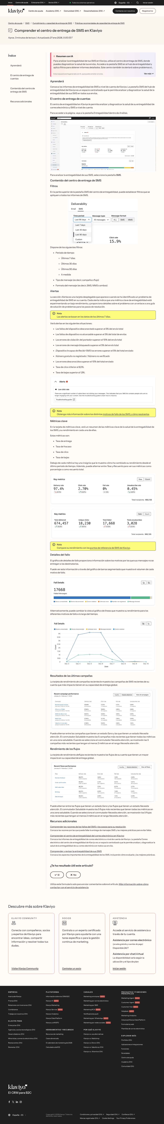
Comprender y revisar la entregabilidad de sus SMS (76, 851)
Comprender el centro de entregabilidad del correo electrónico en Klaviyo (87, 835)
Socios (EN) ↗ (54, 2)
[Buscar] (137, 3)
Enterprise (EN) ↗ (38, 2)
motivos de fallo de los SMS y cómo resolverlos (126, 414)
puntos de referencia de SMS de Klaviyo (110, 547)
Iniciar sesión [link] (119, 968)
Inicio (10, 2)
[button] (103, 145)
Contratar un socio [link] (71, 968)
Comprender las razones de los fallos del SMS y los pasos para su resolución (88, 826)
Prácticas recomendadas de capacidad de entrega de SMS (100, 23)
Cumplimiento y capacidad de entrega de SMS (52, 23)
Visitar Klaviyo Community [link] (24, 968)
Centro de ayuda (22, 2)
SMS (27, 23)
